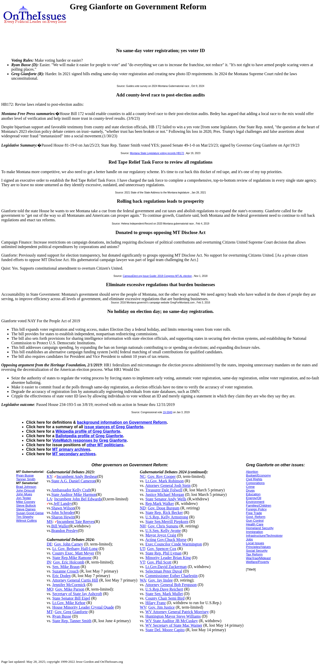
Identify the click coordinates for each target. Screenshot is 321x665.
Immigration (254, 532)
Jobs (249, 539)
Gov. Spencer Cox (162, 548)
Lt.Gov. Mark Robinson (164, 481)
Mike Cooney (25, 502)
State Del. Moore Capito (165, 630)
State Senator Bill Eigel (71, 598)
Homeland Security (260, 528)
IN (49, 562)
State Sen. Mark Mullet (164, 594)
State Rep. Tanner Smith (72, 621)
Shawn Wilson (63, 508)
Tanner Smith (25, 479)
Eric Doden (61, 576)
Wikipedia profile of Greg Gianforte (87, 431)
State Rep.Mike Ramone (72, 558)
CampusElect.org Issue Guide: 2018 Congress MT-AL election (157, 276)
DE (49, 544)
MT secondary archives (73, 454)
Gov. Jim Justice (161, 607)
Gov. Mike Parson (70, 589)
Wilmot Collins (26, 520)
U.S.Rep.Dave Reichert (164, 589)
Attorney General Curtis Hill (75, 580)
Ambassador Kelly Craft (71, 490)
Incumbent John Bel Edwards (78, 499)
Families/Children (258, 505)
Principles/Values (258, 547)
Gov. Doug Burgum (163, 508)
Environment (255, 502)
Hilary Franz (155, 603)
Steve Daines (25, 509)
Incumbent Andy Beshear (76, 476)
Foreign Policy (256, 509)
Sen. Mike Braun (66, 567)
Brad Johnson (26, 487)
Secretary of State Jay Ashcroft (77, 594)
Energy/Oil (253, 498)
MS (49, 521)
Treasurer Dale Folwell (164, 490)
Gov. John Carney (68, 544)
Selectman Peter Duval (163, 571)
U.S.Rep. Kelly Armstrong (166, 517)
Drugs (250, 490)
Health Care (254, 524)
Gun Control (255, 520)
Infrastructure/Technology (264, 535)
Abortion (252, 472)
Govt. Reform (255, 517)
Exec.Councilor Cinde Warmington (173, 544)
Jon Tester (23, 498)
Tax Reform (254, 554)
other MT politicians (105, 445)
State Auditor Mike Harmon (73, 494)
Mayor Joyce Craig (160, 535)
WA (143, 580)
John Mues (24, 494)
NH (143, 526)
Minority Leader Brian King (168, 558)
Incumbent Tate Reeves (76, 521)
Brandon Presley (64, 530)
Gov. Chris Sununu (163, 526)
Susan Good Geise (30, 513)
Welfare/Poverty (257, 562)
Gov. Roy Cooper (161, 476)
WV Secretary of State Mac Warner (173, 625)
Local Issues (255, 543)
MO (50, 589)
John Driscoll (25, 490)
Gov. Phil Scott (159, 562)
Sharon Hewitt (63, 517)
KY (49, 476)
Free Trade (254, 513)
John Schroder (62, 512)
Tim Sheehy (24, 517)
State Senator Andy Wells (165, 499)
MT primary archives (71, 449)
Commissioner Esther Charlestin (171, 576)
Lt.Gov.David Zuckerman (166, 567)
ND (143, 508)
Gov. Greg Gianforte (71, 612)
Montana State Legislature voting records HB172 (157, 153)
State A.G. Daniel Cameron (73, 481)
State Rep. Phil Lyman (163, 553)
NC (142, 476)
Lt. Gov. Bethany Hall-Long (75, 548)
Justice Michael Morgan (164, 494)
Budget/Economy (258, 475)
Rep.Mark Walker (159, 503)
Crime (250, 487)
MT (49, 612)
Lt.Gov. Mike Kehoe (69, 603)
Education (253, 494)
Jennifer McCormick (69, 585)
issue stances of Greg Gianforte (113, 427)
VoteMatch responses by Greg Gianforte (89, 440)
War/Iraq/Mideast (258, 558)
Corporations (255, 483)
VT (142, 562)
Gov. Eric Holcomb (69, 562)
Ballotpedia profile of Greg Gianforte (89, 436)
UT (142, 548)
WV (143, 607)
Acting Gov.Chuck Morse (166, 539)
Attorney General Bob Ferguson (171, 585)
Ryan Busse (25, 475)
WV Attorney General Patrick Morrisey (177, 612)
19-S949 (167, 412)
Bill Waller (60, 526)
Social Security (257, 550)
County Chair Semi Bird (165, 598)
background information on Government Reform (122, 422)
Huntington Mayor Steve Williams (173, 616)
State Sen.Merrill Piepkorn (166, 521)
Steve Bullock (26, 505)
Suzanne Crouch (65, 571)
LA (49, 499)
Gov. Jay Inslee (160, 580)
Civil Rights (254, 479)
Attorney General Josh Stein (168, 485)
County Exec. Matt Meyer (73, 553)
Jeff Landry (63, 503)
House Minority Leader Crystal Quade (83, 607)
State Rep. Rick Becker (164, 512)
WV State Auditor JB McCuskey (171, 621)
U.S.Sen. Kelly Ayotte (163, 530)
